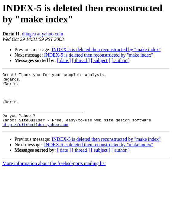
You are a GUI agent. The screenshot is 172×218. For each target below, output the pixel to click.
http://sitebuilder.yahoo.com (35, 135)
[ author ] (121, 60)
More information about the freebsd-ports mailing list (54, 174)
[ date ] (64, 60)
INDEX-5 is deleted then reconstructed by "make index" (106, 49)
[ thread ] (81, 60)
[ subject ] (100, 60)
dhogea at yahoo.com (42, 33)
